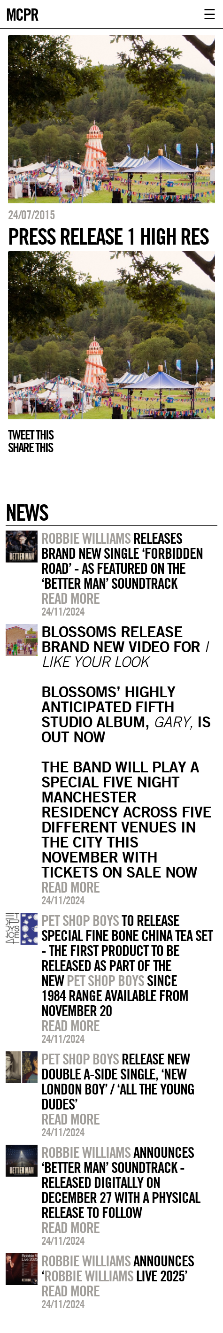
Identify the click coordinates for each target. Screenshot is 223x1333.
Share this (30, 447)
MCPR (22, 13)
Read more (70, 598)
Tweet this (30, 435)
